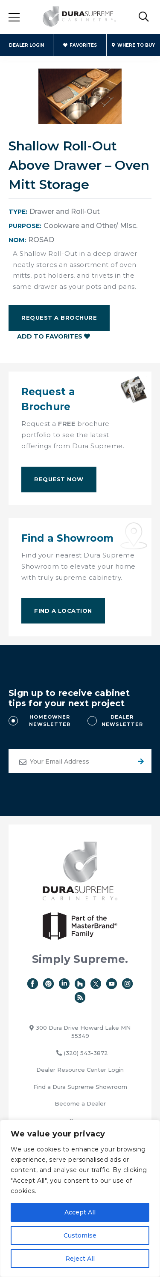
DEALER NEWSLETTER (122, 720)
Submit (139, 761)
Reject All (80, 1258)
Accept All (80, 1212)
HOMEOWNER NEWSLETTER (49, 720)
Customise (80, 1235)
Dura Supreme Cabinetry (79, 17)
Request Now (59, 479)
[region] (80, 1198)
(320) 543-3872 (82, 1052)
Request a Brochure (59, 317)
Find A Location (63, 610)
